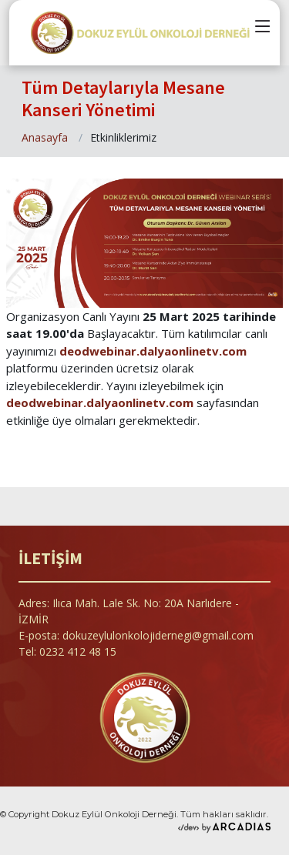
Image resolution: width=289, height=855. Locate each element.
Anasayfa (45, 137)
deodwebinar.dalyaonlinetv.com (153, 351)
